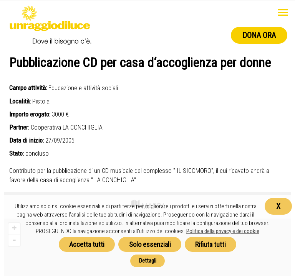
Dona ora (259, 35)
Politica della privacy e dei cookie (222, 231)
